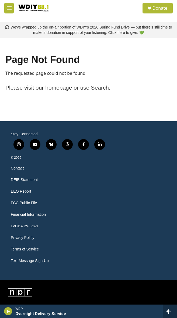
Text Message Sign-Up (30, 261)
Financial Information (28, 215)
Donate (159, 8)
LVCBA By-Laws (24, 226)
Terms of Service (25, 249)
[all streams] (170, 311)
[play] (8, 311)
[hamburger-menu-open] (9, 8)
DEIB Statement (24, 180)
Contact (17, 168)
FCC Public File (24, 203)
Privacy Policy (22, 238)
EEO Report (21, 191)
